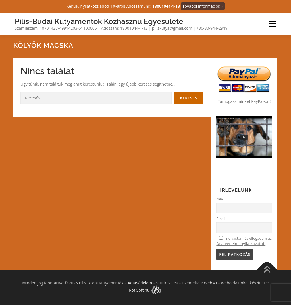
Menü (273, 24)
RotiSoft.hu (145, 290)
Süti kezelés (167, 283)
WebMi (210, 283)
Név (219, 199)
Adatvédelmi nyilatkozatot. (240, 243)
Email (220, 218)
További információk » (202, 6)
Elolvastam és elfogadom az (243, 241)
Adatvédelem (140, 283)
